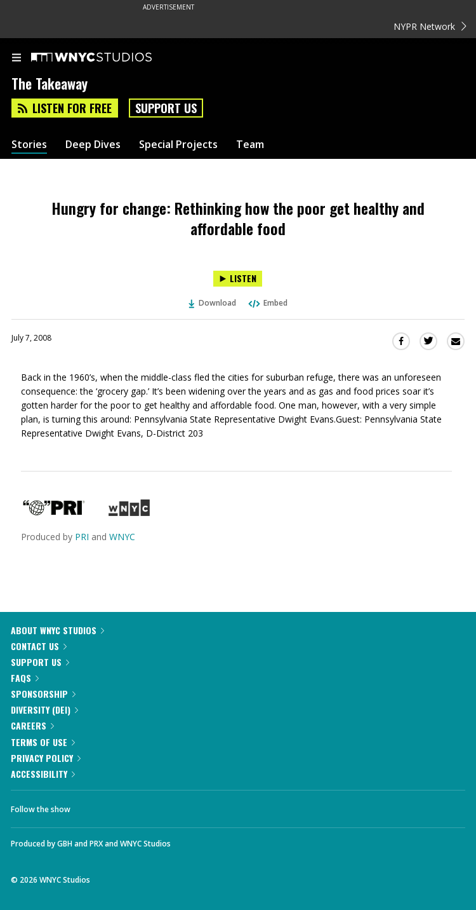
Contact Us (39, 646)
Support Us (166, 108)
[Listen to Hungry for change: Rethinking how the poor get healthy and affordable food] (237, 279)
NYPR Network (429, 26)
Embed (267, 302)
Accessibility (43, 773)
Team (250, 144)
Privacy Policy (46, 757)
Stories (29, 144)
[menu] (16, 58)
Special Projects (178, 144)
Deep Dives (93, 144)
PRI (82, 537)
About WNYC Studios (57, 630)
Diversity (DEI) (44, 709)
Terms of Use (43, 742)
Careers (32, 725)
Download (212, 302)
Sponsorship (43, 693)
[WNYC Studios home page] (107, 58)
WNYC (122, 537)
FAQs (25, 677)
